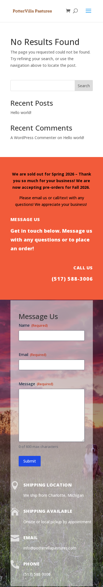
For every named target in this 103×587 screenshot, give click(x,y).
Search (84, 85)
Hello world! (20, 112)
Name (33, 325)
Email (32, 354)
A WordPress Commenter (33, 137)
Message (36, 383)
